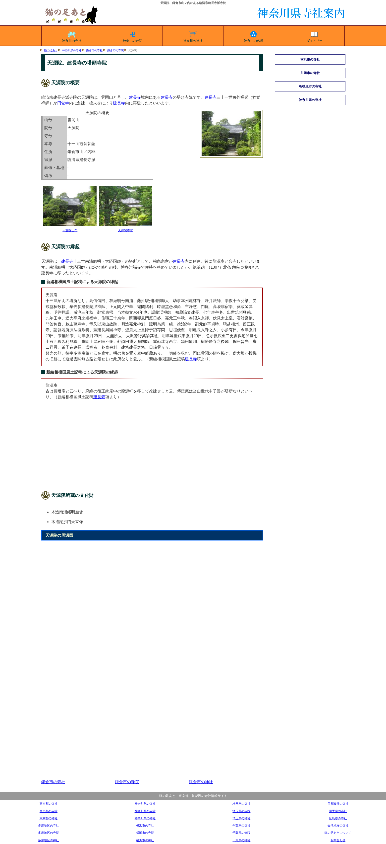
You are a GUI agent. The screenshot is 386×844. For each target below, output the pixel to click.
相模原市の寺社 (310, 86)
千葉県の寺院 (241, 832)
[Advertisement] (152, 449)
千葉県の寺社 (241, 825)
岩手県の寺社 (338, 811)
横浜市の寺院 (145, 832)
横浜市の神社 (145, 840)
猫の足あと (51, 50)
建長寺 (135, 97)
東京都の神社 (48, 818)
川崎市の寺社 (310, 73)
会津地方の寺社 (338, 825)
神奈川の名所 (253, 36)
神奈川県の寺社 (71, 50)
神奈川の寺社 (71, 36)
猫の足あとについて (338, 832)
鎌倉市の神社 (201, 782)
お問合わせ (338, 840)
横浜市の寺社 (310, 59)
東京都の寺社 (48, 803)
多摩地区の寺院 (48, 832)
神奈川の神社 (193, 36)
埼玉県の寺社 (241, 803)
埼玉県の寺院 (241, 811)
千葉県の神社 (241, 840)
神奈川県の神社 (145, 818)
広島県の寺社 (338, 818)
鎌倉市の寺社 (94, 50)
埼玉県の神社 (241, 818)
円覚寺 (63, 103)
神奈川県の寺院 (145, 811)
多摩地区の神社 (48, 840)
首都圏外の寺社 (338, 803)
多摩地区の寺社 (48, 825)
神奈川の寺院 (132, 36)
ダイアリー (314, 36)
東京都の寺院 (48, 811)
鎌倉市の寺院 (115, 50)
